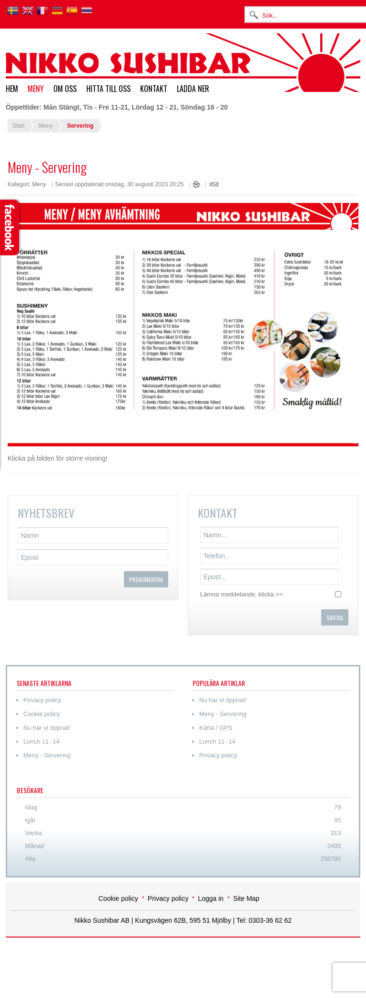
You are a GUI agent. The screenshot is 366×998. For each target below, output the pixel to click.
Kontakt (153, 88)
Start (18, 125)
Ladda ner (193, 88)
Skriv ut (196, 184)
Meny (36, 88)
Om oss (65, 88)
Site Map (246, 898)
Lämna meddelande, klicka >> (241, 594)
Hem (12, 88)
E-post (214, 184)
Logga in (211, 898)
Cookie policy (118, 898)
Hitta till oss (108, 88)
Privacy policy (168, 898)
